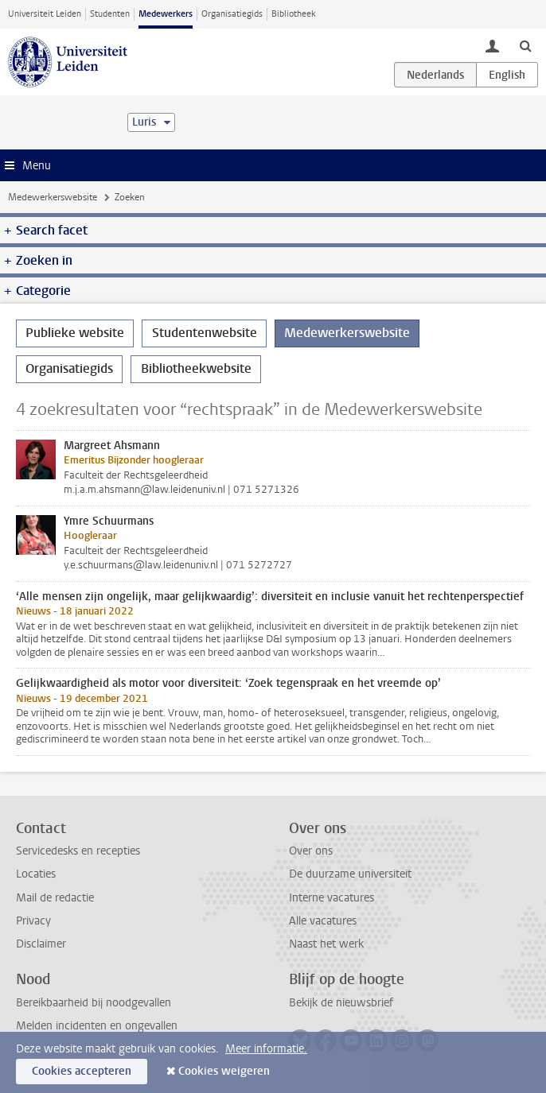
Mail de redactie (55, 897)
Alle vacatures (323, 920)
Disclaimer (41, 944)
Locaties (36, 874)
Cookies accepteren (81, 1071)
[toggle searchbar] (525, 45)
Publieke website (74, 332)
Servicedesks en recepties (78, 851)
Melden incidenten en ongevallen (96, 1025)
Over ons (311, 851)
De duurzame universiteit (350, 874)
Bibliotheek (293, 14)
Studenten (110, 14)
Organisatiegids (232, 14)
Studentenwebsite (204, 332)
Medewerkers (165, 14)
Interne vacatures (331, 897)
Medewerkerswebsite (52, 197)
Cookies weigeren (224, 1071)
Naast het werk (326, 944)
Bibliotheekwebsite (196, 368)
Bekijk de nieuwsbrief (341, 1002)
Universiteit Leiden (44, 14)
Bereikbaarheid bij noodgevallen (93, 1002)
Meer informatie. (266, 1048)
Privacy (33, 920)
